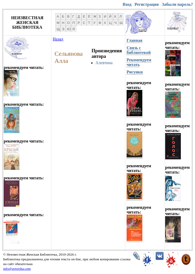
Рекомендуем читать (139, 62)
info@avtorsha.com (17, 269)
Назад (58, 39)
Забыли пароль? (177, 4)
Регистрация (146, 4)
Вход (127, 4)
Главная (134, 40)
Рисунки (135, 72)
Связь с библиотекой (139, 50)
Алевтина (103, 62)
